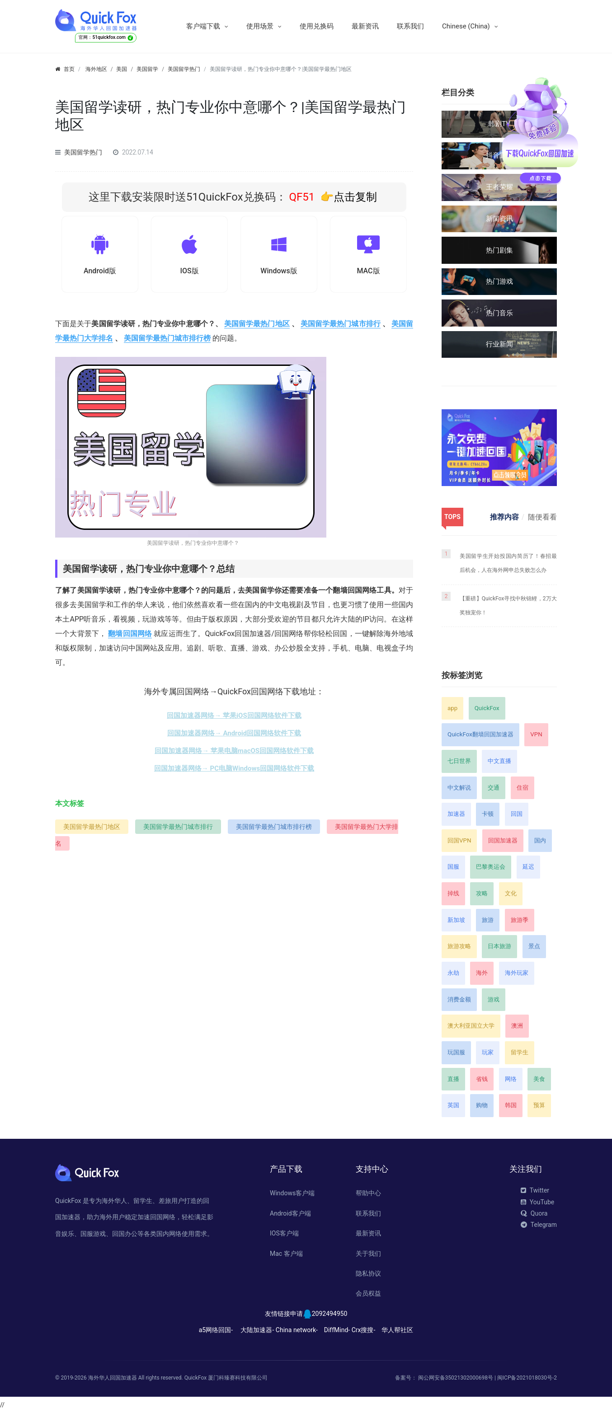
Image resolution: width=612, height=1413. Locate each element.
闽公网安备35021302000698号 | (457, 1378)
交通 (493, 787)
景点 (534, 946)
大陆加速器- (257, 1329)
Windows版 (278, 272)
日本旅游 (499, 946)
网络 (511, 1079)
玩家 (488, 1052)
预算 (539, 1105)
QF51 (301, 197)
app (452, 708)
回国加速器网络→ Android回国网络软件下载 (234, 735)
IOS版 (189, 272)
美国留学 (147, 69)
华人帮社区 (397, 1329)
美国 (121, 69)
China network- (297, 1329)
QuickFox (487, 708)
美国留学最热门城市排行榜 (167, 340)
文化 (511, 893)
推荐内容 (504, 517)
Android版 (100, 272)
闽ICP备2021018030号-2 (527, 1378)
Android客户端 (290, 1213)
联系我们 (410, 26)
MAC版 (368, 272)
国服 (453, 866)
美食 (539, 1079)
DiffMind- (337, 1329)
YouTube (537, 1202)
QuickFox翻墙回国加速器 (480, 734)
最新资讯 (365, 26)
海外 (482, 972)
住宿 (522, 787)
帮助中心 (368, 1193)
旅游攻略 (459, 946)
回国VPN (459, 840)
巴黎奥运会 (490, 866)
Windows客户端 (292, 1193)
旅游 (488, 920)
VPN (536, 734)
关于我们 (368, 1253)
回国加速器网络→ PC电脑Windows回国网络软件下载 (234, 771)
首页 (69, 69)
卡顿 (488, 813)
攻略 (482, 893)
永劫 (453, 972)
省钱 (482, 1079)
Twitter (535, 1190)
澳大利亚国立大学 (470, 1025)
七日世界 (459, 761)
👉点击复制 (348, 197)
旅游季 (519, 920)
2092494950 (330, 1313)
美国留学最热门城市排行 (341, 326)
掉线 (453, 893)
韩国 (511, 1105)
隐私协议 (368, 1273)
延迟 (528, 866)
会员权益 (368, 1293)
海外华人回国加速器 (112, 1378)
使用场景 (259, 26)
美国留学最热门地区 (257, 326)
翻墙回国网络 (130, 636)
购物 (482, 1105)
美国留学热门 (184, 69)
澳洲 (517, 1025)
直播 (453, 1079)
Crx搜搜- (364, 1329)
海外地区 (96, 69)
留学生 (519, 1052)
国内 (540, 840)
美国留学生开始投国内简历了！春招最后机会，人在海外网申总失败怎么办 (508, 563)
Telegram (539, 1224)
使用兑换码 (317, 26)
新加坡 (456, 920)
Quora (534, 1213)
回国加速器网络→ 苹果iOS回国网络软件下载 (234, 718)
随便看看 (542, 517)
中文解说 (459, 787)
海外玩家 (516, 972)
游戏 (493, 999)
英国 (453, 1105)
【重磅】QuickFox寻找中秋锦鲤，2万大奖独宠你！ (508, 605)
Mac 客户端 (286, 1253)
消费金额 (459, 999)
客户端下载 (203, 26)
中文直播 (499, 761)
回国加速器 (503, 840)
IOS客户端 (284, 1233)
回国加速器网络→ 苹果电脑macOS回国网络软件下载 (234, 753)
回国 (517, 813)
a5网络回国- (216, 1329)
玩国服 (456, 1052)
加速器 (456, 813)
